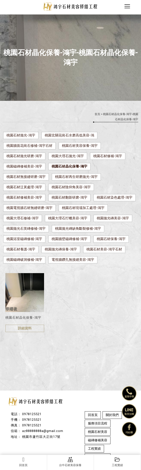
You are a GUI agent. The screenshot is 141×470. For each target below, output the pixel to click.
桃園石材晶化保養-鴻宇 (69, 166)
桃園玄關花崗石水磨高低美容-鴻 (69, 135)
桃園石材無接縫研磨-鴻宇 (26, 177)
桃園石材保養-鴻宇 (111, 239)
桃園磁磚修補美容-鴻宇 (24, 166)
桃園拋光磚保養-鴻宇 (61, 249)
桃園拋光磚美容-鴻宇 (113, 218)
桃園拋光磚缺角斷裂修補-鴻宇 (78, 228)
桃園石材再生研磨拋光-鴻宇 (76, 177)
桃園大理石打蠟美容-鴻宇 (67, 218)
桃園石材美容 (97, 432)
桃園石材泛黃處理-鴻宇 (24, 187)
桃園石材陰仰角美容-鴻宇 (71, 187)
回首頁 (23, 462)
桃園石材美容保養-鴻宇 (80, 146)
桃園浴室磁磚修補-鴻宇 (24, 239)
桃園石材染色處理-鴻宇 (114, 197)
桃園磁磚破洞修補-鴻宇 (24, 260)
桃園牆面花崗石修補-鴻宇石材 (29, 146)
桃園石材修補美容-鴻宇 (24, 197)
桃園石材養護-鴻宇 (20, 249)
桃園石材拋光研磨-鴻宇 (24, 156)
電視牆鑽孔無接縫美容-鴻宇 (73, 260)
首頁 (97, 114)
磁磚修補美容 (97, 440)
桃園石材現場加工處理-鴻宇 (83, 208)
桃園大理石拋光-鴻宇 (68, 156)
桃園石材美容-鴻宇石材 (104, 249)
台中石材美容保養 (70, 462)
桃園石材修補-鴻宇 (107, 156)
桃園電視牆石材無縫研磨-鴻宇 (29, 208)
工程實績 (117, 462)
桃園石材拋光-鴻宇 (20, 135)
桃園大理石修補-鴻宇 (22, 218)
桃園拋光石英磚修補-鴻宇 (26, 228)
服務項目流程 (97, 423)
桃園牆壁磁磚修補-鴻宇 (69, 239)
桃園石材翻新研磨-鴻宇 (69, 197)
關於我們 (112, 415)
